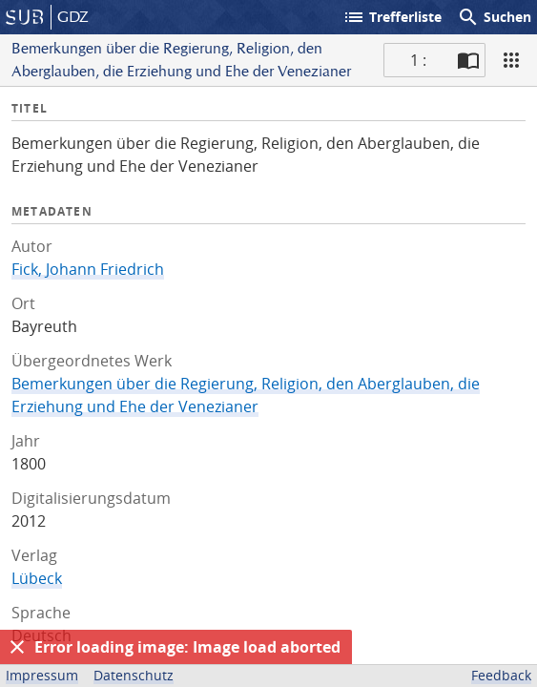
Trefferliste (392, 17)
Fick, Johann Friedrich (87, 269)
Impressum (42, 675)
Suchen (494, 17)
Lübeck (36, 578)
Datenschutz (133, 675)
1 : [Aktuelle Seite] (418, 60)
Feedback (501, 675)
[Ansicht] (511, 60)
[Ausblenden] (17, 647)
